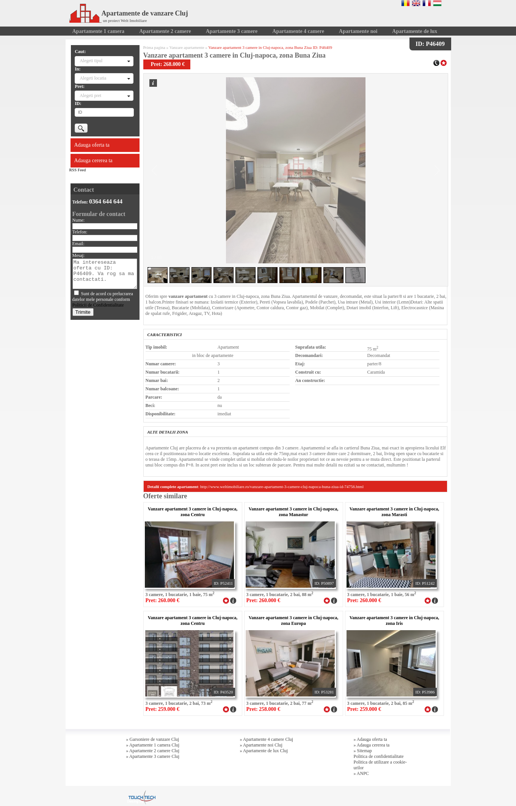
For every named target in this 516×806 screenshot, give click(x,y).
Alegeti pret (90, 95)
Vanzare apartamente (186, 47)
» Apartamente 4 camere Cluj (266, 739)
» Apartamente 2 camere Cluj (153, 750)
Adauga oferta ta (92, 145)
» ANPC (361, 773)
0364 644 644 (105, 201)
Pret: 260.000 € (163, 600)
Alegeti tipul (91, 60)
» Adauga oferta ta (370, 739)
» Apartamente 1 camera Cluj (153, 745)
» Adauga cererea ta (372, 745)
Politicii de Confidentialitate (98, 305)
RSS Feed (77, 169)
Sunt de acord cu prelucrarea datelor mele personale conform (102, 299)
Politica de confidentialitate (379, 756)
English (416, 3)
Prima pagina (154, 47)
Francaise (426, 3)
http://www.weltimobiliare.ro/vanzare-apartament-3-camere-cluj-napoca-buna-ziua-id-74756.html (282, 486)
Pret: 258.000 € (263, 709)
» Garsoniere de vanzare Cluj (152, 739)
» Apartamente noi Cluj (261, 745)
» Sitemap (363, 750)
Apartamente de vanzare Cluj (128, 13)
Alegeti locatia (93, 78)
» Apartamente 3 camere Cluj (153, 756)
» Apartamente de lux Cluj (264, 750)
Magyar (437, 3)
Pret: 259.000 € (163, 709)
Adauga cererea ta (93, 160)
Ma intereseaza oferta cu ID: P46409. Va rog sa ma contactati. (104, 273)
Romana (405, 3)
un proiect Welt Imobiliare (125, 20)
